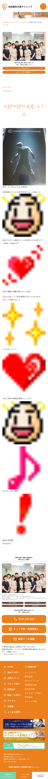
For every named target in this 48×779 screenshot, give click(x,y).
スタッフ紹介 (12, 683)
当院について (12, 678)
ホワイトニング (32, 681)
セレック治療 (31, 701)
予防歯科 (29, 697)
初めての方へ (12, 672)
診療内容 (32, 667)
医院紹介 (9, 689)
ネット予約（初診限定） (24, 72)
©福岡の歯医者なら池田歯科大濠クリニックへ (24, 767)
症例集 (8, 706)
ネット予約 (24, 776)
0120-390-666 (24, 68)
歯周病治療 (30, 689)
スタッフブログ (9, 87)
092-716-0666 (18, 654)
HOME (9, 666)
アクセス (10, 700)
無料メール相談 (24, 639)
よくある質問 (12, 712)
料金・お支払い (13, 695)
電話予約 (8, 776)
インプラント (31, 672)
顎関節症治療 (31, 685)
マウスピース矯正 (33, 693)
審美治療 (29, 677)
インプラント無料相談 (40, 775)
